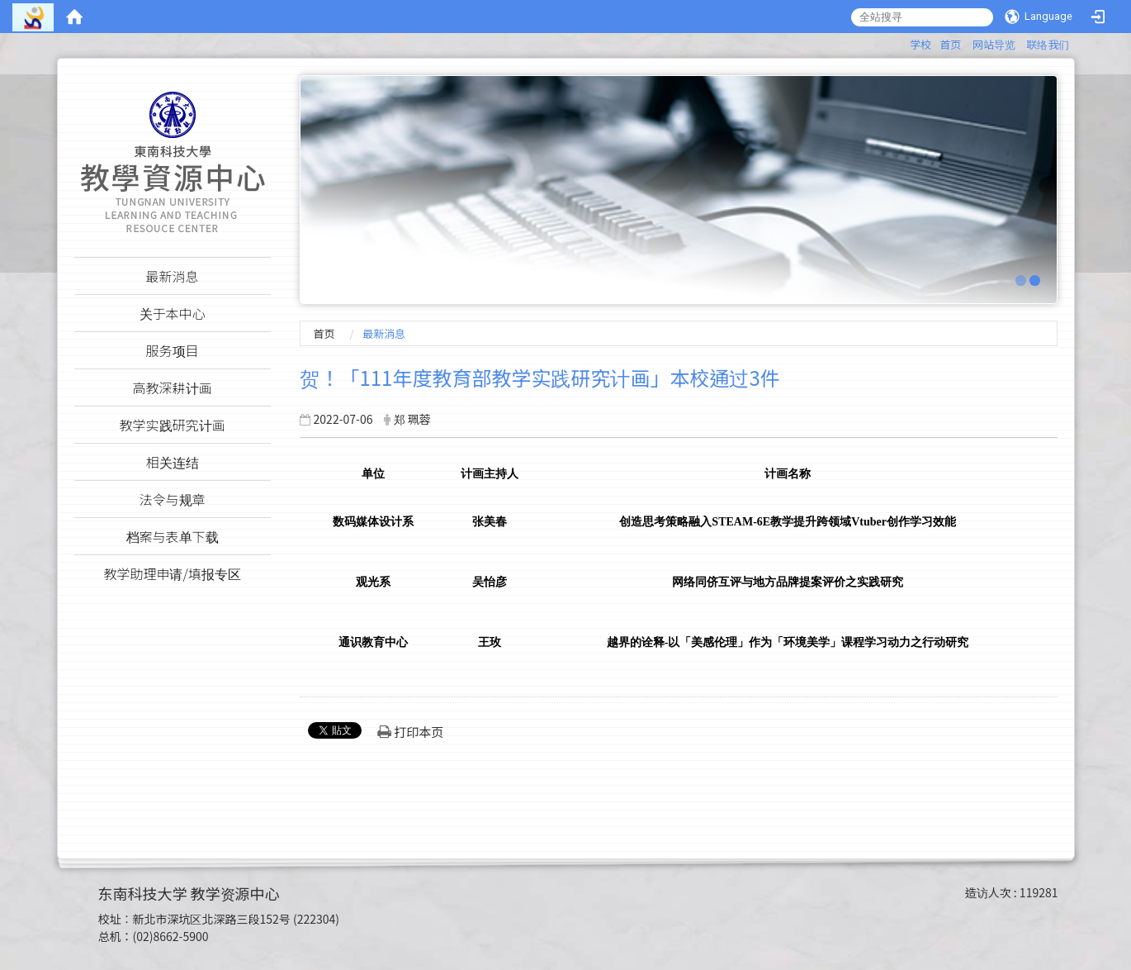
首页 (950, 44)
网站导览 (993, 44)
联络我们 (1047, 44)
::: (901, 42)
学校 (920, 44)
